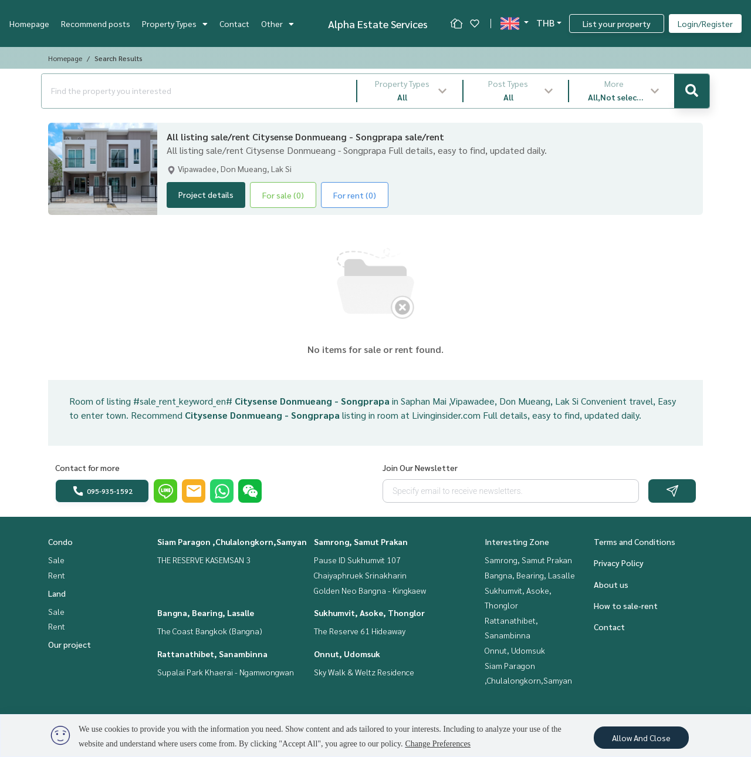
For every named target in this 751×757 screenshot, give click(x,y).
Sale (56, 559)
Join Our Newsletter (420, 467)
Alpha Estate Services (378, 24)
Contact (234, 23)
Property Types (175, 23)
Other (277, 23)
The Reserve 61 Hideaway (359, 630)
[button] (409, 91)
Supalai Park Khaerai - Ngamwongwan (225, 672)
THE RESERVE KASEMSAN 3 (204, 559)
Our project (69, 644)
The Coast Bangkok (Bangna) (209, 630)
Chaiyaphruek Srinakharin (360, 575)
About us (611, 584)
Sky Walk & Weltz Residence (364, 672)
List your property (617, 23)
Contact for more (87, 467)
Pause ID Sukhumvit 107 (357, 559)
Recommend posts (95, 23)
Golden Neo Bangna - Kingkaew (370, 590)
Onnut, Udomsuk (347, 653)
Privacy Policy (619, 562)
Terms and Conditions (634, 541)
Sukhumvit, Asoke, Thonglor (369, 612)
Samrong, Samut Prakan (361, 541)
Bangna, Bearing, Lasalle (205, 612)
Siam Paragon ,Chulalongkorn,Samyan (232, 541)
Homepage (29, 23)
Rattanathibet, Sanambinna (212, 653)
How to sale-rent (626, 605)
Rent (56, 575)
